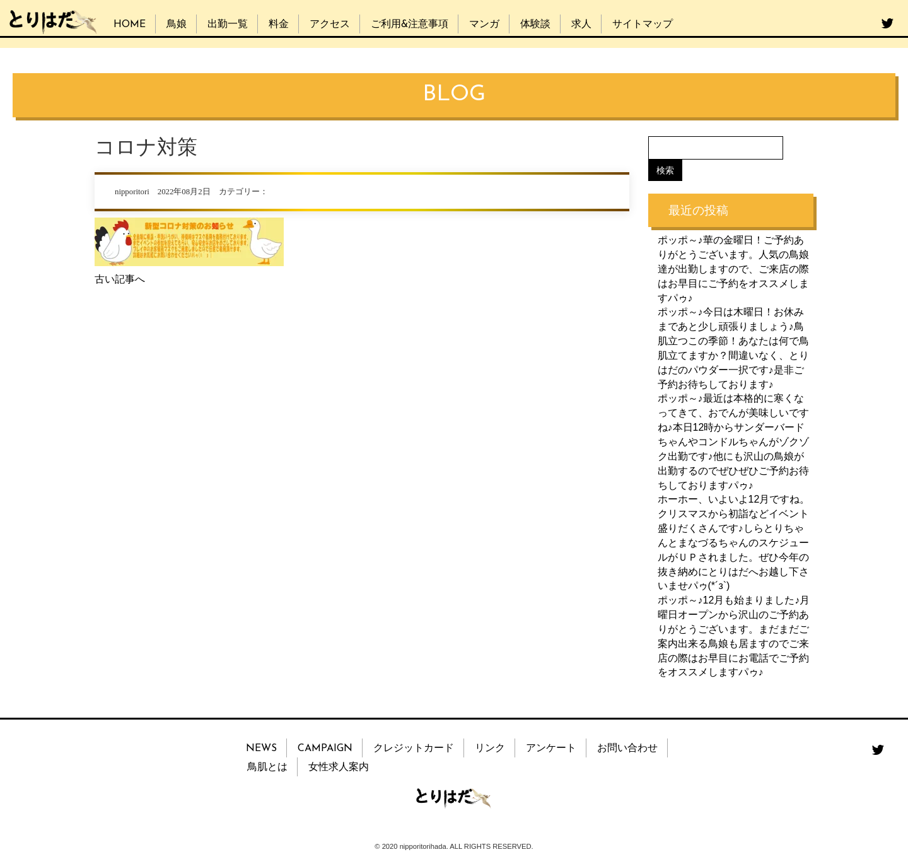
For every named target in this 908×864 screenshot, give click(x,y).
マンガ (484, 25)
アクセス (330, 25)
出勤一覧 (227, 25)
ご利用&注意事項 (409, 25)
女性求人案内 (338, 767)
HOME (130, 25)
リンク (490, 749)
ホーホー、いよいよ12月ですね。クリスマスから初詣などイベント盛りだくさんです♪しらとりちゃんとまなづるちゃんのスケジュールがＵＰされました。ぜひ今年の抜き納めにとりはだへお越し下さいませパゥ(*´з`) (734, 542)
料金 (279, 25)
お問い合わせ (627, 749)
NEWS (261, 749)
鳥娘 (176, 25)
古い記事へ (120, 279)
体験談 (535, 25)
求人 (581, 25)
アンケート (551, 749)
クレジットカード (413, 749)
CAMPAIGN (325, 749)
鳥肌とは (267, 767)
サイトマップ (642, 25)
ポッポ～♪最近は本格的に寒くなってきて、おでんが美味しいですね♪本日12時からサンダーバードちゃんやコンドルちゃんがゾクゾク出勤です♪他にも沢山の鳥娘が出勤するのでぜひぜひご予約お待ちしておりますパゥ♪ (733, 441)
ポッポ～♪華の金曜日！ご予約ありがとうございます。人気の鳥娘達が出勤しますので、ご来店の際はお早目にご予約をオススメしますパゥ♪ (733, 269)
